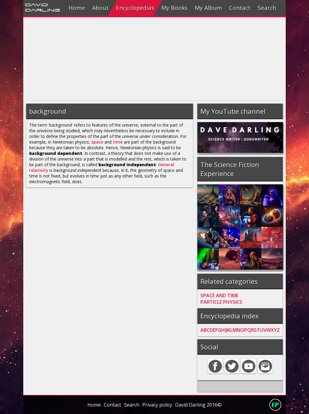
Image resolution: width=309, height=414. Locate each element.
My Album (208, 8)
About (100, 8)
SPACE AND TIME (219, 295)
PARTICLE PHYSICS (221, 302)
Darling (42, 10)
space (97, 142)
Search (267, 8)
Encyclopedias (135, 8)
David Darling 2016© (198, 404)
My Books (174, 8)
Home (77, 8)
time (118, 142)
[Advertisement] (154, 59)
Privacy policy (157, 404)
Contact (240, 8)
